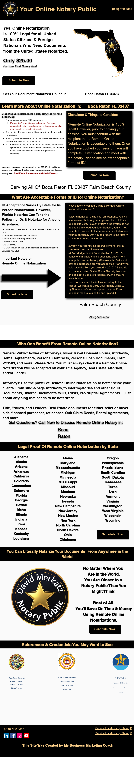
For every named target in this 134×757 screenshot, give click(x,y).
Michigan (67, 472)
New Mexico (68, 516)
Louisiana (21, 538)
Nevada (68, 501)
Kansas (21, 529)
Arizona (21, 467)
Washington (112, 506)
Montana (68, 492)
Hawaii (21, 505)
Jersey (71, 511)
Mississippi (68, 482)
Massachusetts (68, 468)
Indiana (21, 519)
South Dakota (113, 477)
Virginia (112, 501)
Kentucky (21, 534)
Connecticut (21, 486)
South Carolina (113, 472)
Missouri (68, 487)
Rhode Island (112, 468)
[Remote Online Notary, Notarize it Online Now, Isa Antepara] (6, 735)
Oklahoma (68, 540)
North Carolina (68, 525)
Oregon (113, 458)
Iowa (21, 524)
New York (67, 520)
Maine (68, 458)
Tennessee (112, 482)
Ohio (68, 535)
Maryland (67, 463)
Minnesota (67, 477)
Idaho (21, 510)
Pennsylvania (113, 463)
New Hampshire (68, 506)
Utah (112, 492)
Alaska (21, 462)
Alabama (21, 457)
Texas (112, 487)
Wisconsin (112, 516)
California (21, 476)
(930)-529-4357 (99, 317)
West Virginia (112, 511)
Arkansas (21, 471)
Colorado (21, 481)
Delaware (21, 491)
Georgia (21, 500)
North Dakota (67, 530)
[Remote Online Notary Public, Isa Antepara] (19, 735)
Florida (21, 495)
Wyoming (112, 520)
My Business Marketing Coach (88, 745)
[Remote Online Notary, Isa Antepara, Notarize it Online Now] (13, 735)
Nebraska (68, 496)
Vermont (113, 496)
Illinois (21, 515)
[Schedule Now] (19, 80)
